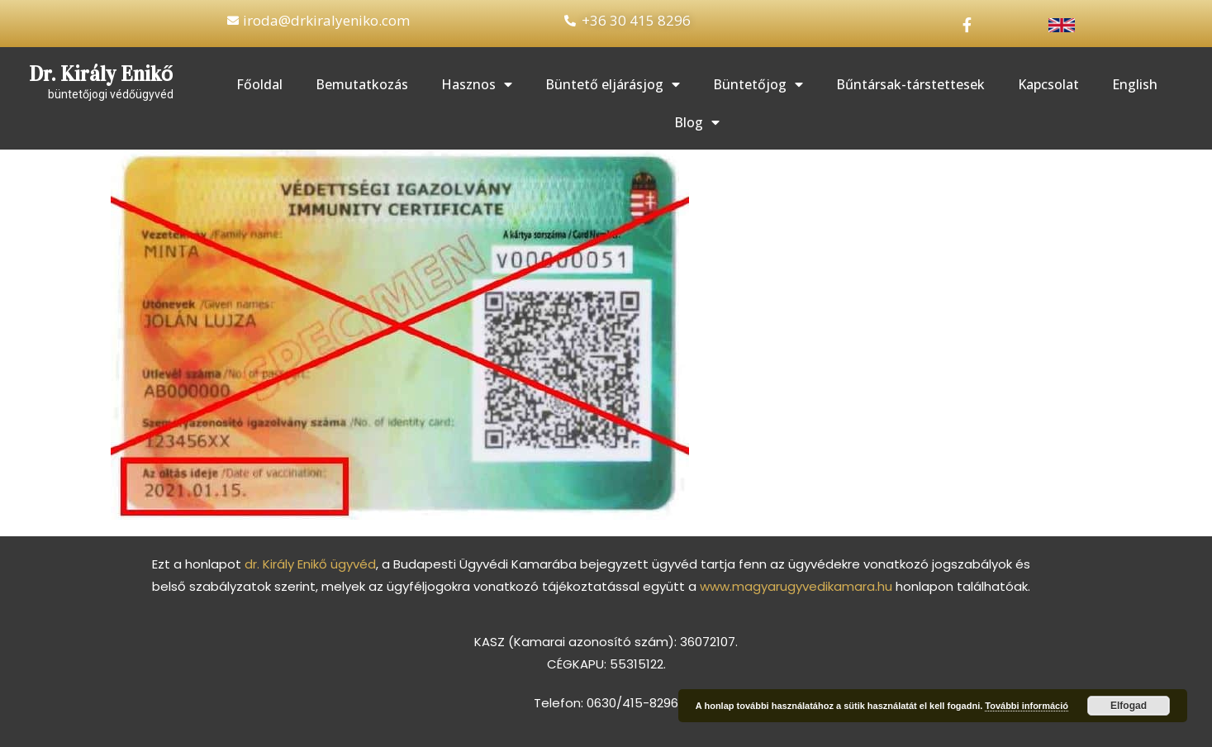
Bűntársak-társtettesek (910, 84)
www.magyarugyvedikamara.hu (796, 586)
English (1134, 84)
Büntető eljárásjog (612, 84)
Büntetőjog (758, 84)
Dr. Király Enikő (101, 74)
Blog (697, 122)
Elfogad (1128, 705)
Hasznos (476, 84)
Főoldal (259, 84)
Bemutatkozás (362, 84)
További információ (1026, 706)
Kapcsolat (1048, 84)
